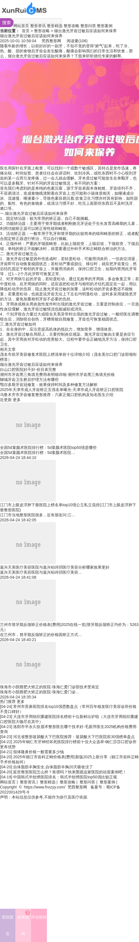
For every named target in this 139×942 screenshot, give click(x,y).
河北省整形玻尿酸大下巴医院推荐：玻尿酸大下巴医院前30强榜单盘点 (74, 736)
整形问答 (88, 25)
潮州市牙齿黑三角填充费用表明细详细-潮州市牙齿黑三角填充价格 (57, 374)
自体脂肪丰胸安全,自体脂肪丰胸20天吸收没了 (53, 767)
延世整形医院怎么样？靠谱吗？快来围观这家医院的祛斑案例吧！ (69, 772)
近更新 (6, 399)
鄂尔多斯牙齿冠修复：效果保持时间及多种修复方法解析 (49, 384)
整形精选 (55, 25)
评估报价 (39, 917)
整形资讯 (38, 25)
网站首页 (21, 25)
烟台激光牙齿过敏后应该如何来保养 (31, 364)
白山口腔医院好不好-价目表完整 (28, 369)
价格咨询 (23, 923)
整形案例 (104, 25)
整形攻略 (71, 25)
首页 (26, 31)
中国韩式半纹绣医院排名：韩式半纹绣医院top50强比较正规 (65, 777)
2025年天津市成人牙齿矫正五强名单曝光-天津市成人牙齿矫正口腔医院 (61, 389)
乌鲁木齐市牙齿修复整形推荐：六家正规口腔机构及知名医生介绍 (56, 394)
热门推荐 (8, 701)
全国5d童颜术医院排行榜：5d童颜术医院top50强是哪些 (48, 447)
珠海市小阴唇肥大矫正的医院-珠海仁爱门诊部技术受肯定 (49, 687)
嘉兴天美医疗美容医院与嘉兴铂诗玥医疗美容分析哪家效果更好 (54, 567)
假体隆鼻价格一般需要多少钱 (38, 752)
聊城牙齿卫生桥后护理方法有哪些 (29, 379)
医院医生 (8, 925)
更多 (17, 399)
